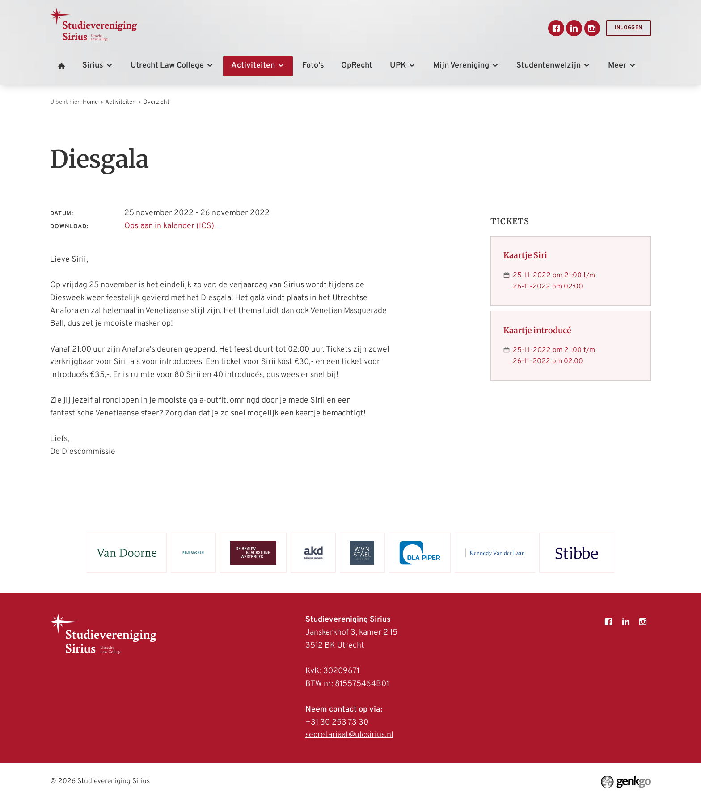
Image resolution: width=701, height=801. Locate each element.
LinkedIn (574, 28)
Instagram (592, 28)
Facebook (556, 28)
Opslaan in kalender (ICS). (170, 226)
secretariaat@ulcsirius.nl (349, 735)
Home (90, 102)
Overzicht (156, 102)
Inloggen (628, 28)
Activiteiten (120, 102)
